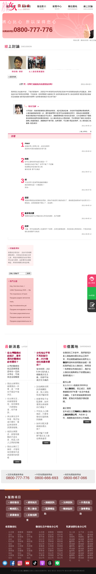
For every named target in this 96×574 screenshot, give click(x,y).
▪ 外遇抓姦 (85, 502)
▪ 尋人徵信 (31, 508)
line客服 (91, 295)
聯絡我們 (91, 309)
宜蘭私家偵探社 (72, 557)
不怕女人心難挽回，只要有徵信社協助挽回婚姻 (42, 415)
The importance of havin (18, 294)
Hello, (12, 302)
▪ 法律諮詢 (67, 502)
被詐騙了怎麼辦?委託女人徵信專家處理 (43, 436)
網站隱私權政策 (79, 571)
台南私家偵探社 (72, 553)
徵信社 (83, 40)
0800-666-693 (46, 478)
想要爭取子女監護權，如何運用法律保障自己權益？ (42, 403)
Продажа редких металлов (20, 298)
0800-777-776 (27, 29)
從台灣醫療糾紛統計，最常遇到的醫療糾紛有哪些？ (14, 357)
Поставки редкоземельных (20, 313)
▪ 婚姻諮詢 (49, 502)
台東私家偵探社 (90, 557)
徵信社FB (60, 571)
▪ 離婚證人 (13, 508)
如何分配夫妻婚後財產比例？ (42, 426)
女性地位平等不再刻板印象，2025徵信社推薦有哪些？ (43, 359)
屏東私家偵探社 (90, 553)
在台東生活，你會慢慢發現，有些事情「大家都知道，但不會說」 (13, 405)
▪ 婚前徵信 (13, 502)
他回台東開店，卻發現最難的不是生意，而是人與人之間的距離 (13, 437)
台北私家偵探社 (90, 534)
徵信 (49, 571)
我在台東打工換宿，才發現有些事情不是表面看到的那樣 (13, 452)
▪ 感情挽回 (31, 502)
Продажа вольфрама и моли (20, 309)
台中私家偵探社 (81, 543)
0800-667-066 (75, 478)
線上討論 (93, 40)
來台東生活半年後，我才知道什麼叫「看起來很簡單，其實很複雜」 (13, 422)
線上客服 (91, 283)
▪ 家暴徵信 (13, 515)
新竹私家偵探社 (90, 539)
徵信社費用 (69, 571)
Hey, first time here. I (17, 286)
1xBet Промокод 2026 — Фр (20, 290)
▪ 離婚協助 (67, 508)
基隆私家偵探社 (72, 539)
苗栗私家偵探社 (72, 543)
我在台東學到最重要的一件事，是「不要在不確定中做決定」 (13, 389)
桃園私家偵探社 (81, 539)
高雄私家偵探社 (81, 553)
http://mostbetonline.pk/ (18, 306)
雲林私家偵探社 (72, 548)
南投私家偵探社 (81, 548)
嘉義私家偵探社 (90, 548)
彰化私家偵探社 (90, 543)
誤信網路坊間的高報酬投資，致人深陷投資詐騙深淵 (42, 390)
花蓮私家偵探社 (81, 557)
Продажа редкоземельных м (20, 321)
